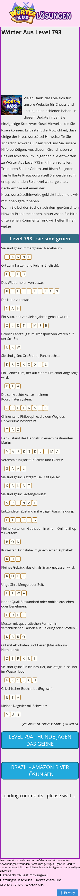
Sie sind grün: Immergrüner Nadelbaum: (32, 248)
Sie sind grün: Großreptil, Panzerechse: (30, 355)
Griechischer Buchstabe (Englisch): (27, 688)
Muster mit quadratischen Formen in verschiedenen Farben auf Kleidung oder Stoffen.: (39, 625)
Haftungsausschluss (16, 880)
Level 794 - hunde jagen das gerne (40, 740)
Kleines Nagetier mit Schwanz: (24, 706)
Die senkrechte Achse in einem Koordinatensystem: (24, 396)
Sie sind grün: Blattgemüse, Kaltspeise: (30, 477)
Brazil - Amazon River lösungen (40, 771)
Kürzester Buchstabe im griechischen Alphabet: (37, 550)
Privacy (67, 892)
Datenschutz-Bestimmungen (23, 875)
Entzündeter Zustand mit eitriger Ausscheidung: (37, 511)
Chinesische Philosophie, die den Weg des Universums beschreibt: (33, 418)
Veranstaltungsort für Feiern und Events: (32, 460)
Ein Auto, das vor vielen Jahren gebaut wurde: (35, 317)
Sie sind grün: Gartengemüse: (23, 494)
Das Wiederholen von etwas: (22, 282)
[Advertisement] (32, 63)
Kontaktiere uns (49, 880)
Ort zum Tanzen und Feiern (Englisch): (30, 265)
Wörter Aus (34, 884)
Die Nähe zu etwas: (15, 300)
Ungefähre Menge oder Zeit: (22, 584)
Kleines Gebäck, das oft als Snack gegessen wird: (38, 567)
